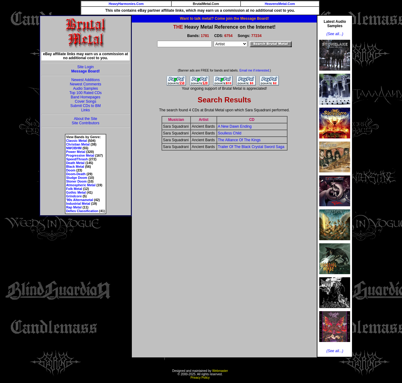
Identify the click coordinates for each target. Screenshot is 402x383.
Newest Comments (85, 84)
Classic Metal (76, 140)
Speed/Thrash (77, 159)
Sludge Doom (76, 177)
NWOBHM (74, 148)
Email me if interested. (254, 70)
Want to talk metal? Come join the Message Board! (224, 18)
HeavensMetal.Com (280, 4)
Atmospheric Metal (80, 185)
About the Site (85, 119)
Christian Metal (78, 144)
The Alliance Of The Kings (239, 140)
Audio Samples (85, 88)
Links (85, 110)
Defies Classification (82, 211)
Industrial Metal (78, 203)
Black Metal (75, 166)
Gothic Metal (76, 192)
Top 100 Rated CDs (85, 93)
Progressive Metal (80, 155)
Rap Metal (74, 207)
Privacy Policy (200, 377)
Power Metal (75, 152)
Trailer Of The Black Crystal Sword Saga (251, 147)
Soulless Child (229, 133)
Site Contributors (85, 123)
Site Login (85, 67)
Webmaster (220, 371)
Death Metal (75, 163)
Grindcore (74, 196)
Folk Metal (74, 189)
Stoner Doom (76, 181)
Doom (70, 170)
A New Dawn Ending (235, 126)
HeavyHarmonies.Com (126, 4)
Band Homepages (85, 97)
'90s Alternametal (79, 200)
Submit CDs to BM (85, 106)
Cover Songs (85, 101)
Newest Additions (85, 80)
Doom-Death (76, 174)
